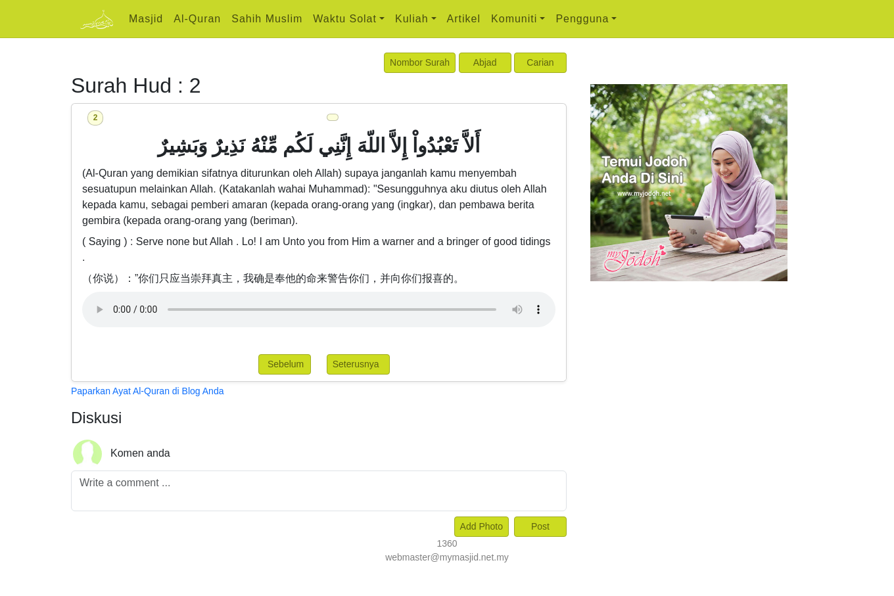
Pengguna (582, 18)
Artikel (464, 18)
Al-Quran (197, 18)
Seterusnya (359, 364)
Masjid (146, 18)
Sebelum (284, 364)
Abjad (485, 62)
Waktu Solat (345, 18)
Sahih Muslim (266, 18)
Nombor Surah (420, 62)
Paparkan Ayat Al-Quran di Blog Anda (147, 391)
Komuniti (514, 18)
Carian (540, 62)
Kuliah (411, 18)
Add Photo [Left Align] (481, 526)
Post (540, 526)
